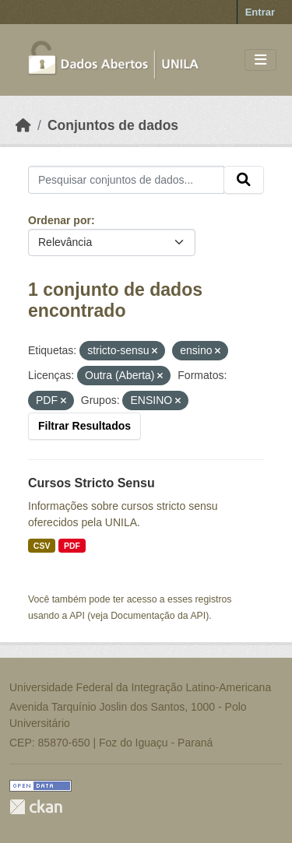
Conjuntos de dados (112, 125)
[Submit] (243, 180)
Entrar (260, 12)
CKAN (35, 807)
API (77, 615)
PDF (72, 545)
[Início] (23, 125)
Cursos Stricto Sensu (91, 483)
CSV (42, 545)
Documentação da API (158, 615)
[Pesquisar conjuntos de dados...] (126, 180)
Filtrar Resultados (84, 426)
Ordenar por (59, 220)
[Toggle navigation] (260, 60)
